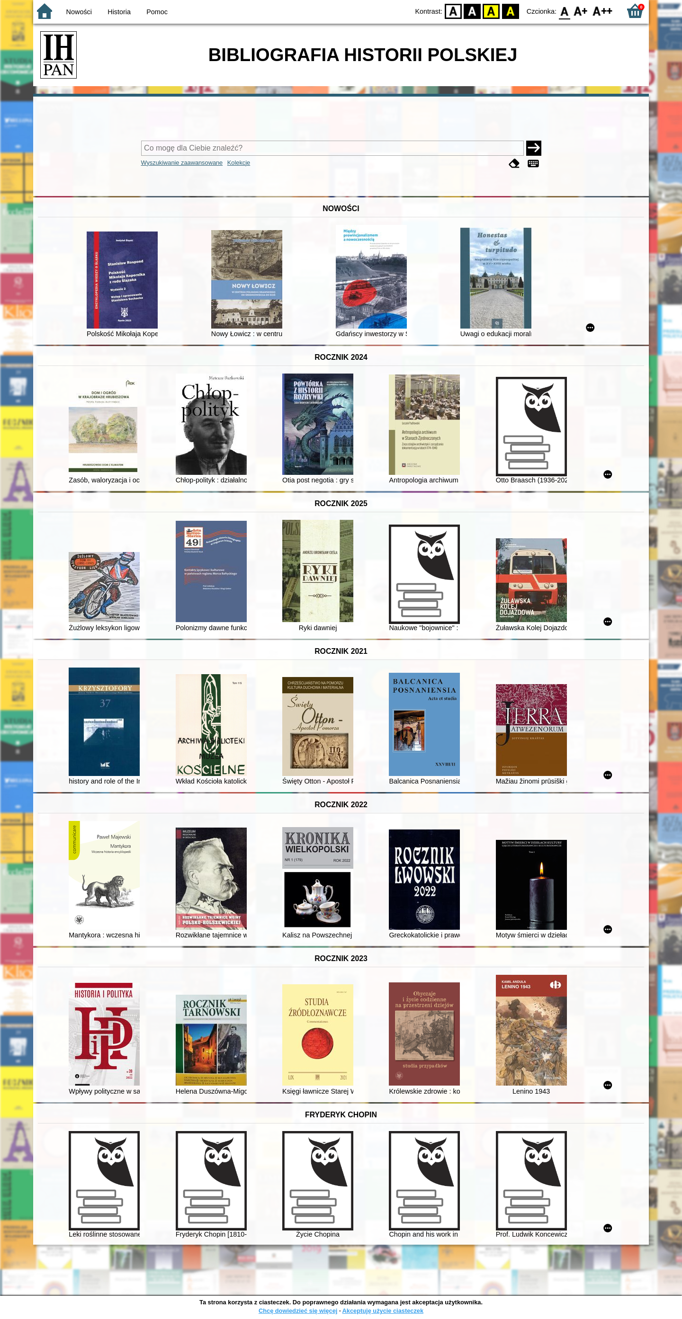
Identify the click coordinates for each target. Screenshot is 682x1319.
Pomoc (157, 12)
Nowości (79, 12)
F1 (580, 11)
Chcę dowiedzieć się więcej (298, 1310)
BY (510, 11)
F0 (564, 11)
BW (472, 11)
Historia (119, 12)
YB (491, 11)
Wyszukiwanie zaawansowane (182, 162)
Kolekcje (238, 162)
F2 (602, 11)
